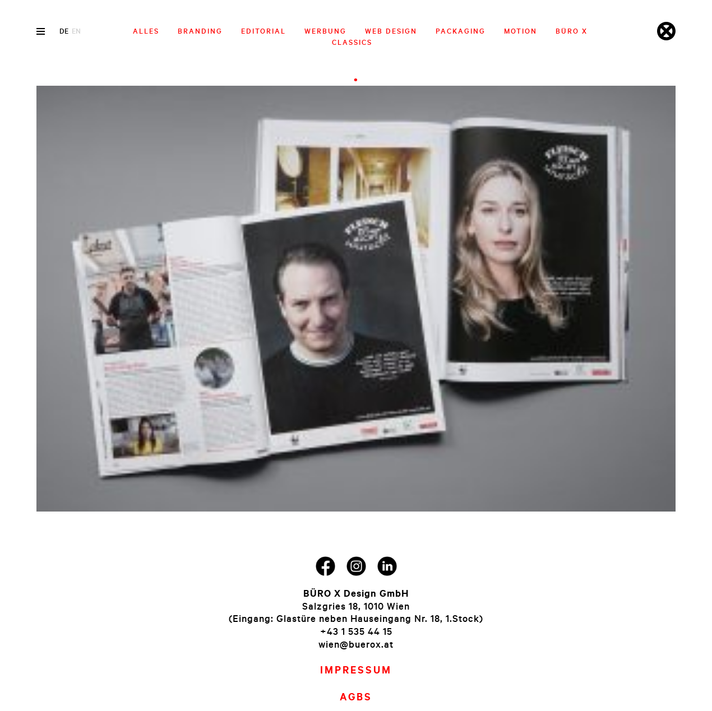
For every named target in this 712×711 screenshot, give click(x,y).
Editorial (263, 30)
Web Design (391, 30)
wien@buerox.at (356, 644)
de (63, 30)
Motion (520, 30)
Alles (146, 30)
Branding (200, 30)
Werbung (325, 30)
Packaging (461, 30)
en (76, 30)
